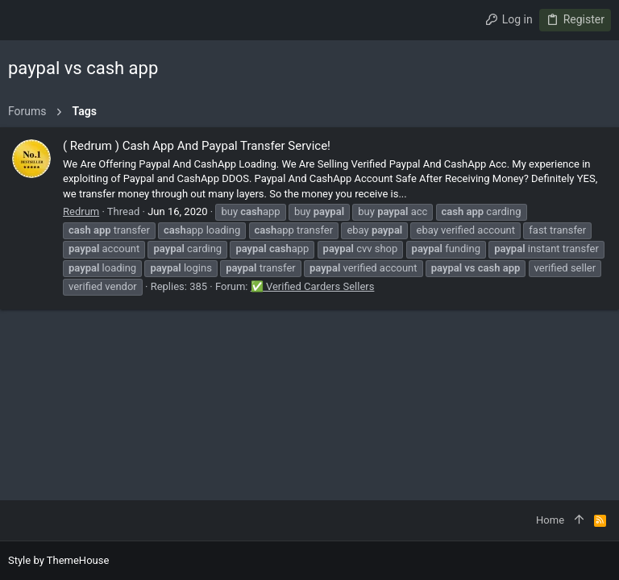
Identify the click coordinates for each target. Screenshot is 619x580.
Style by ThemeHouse (58, 560)
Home (550, 520)
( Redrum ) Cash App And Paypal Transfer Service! (196, 146)
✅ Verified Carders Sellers (313, 286)
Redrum (81, 211)
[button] (24, 20)
